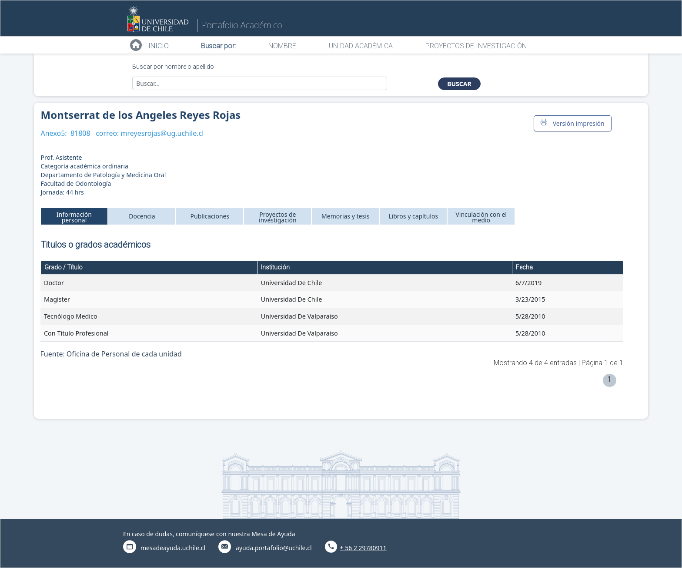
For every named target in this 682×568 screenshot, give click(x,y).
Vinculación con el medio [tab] (481, 217)
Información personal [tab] (74, 217)
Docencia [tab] (142, 216)
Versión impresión (572, 123)
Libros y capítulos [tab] (413, 216)
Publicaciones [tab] (210, 216)
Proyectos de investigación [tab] (278, 217)
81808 (80, 133)
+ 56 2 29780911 (363, 548)
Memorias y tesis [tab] (345, 216)
